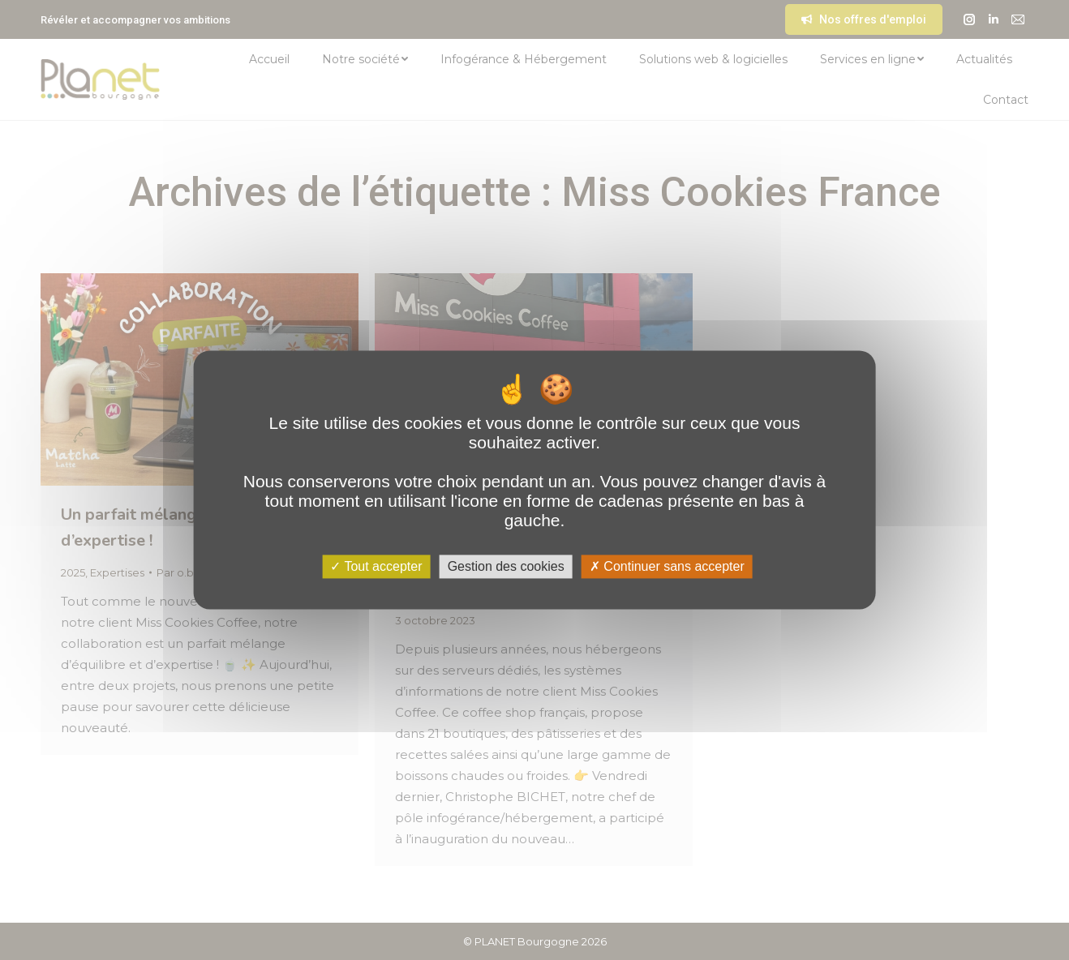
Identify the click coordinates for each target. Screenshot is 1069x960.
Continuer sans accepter (667, 566)
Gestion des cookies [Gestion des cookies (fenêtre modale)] (506, 566)
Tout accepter (376, 566)
